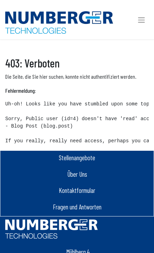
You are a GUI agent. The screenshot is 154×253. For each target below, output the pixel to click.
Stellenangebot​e (77, 158)
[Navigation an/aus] (141, 19)
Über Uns (77, 174)
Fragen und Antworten (77, 207)
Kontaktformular (77, 190)
